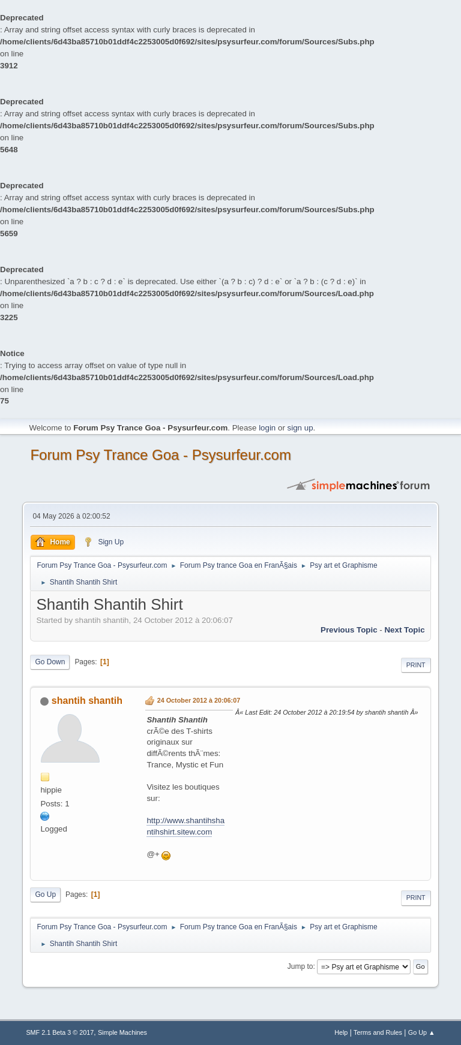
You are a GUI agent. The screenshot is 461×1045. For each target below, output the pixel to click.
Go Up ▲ (421, 1032)
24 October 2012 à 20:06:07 (198, 700)
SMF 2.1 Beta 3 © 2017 (60, 1032)
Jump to (300, 966)
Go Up (45, 894)
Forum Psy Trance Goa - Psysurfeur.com (160, 455)
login (267, 427)
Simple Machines (122, 1032)
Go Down (50, 662)
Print (416, 664)
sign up (300, 427)
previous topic (349, 629)
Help (341, 1032)
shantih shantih (87, 700)
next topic (404, 629)
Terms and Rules (378, 1032)
